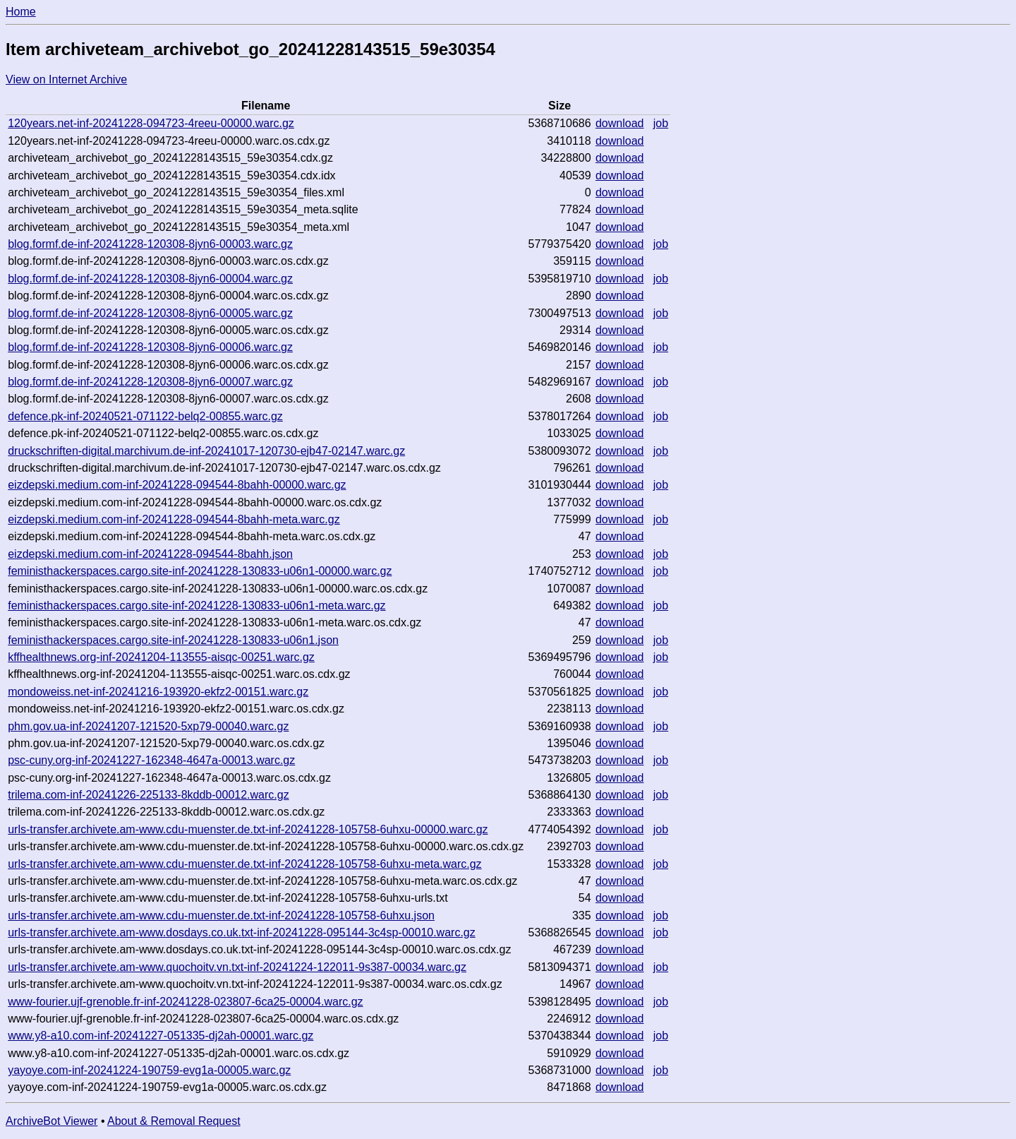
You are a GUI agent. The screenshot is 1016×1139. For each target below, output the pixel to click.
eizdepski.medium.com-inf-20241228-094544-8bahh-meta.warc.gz (173, 519)
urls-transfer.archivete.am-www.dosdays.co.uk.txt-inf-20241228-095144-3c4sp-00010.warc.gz (242, 932)
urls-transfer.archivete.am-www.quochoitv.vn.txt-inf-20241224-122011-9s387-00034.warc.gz (237, 967)
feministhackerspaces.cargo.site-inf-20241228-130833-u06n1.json (173, 640)
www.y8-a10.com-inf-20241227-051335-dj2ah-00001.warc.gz (160, 1036)
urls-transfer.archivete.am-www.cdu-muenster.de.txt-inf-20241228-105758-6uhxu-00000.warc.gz (248, 829)
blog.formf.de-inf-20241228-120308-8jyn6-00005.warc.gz (150, 313)
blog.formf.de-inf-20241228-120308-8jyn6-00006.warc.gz (150, 347)
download (619, 123)
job (660, 123)
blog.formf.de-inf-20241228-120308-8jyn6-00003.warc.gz (150, 244)
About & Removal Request (174, 1121)
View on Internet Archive (66, 79)
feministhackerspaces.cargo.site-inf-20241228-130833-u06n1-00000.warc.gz (200, 571)
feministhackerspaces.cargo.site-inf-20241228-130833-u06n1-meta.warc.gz (196, 606)
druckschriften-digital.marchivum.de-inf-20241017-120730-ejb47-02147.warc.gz (206, 451)
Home (21, 12)
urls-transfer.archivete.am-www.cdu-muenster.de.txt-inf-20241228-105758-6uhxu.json (221, 916)
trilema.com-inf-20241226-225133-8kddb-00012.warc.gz (148, 795)
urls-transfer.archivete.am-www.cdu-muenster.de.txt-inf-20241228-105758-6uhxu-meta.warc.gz (244, 864)
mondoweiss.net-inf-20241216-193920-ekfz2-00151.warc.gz (158, 692)
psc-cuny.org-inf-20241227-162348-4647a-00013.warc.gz (151, 760)
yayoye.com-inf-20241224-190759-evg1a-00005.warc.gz (149, 1070)
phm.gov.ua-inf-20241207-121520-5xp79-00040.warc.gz (148, 726)
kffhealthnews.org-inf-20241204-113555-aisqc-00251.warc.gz (161, 657)
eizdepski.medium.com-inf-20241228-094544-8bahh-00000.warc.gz (177, 485)
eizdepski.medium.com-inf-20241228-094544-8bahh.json (150, 554)
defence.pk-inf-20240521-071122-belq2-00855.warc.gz (145, 416)
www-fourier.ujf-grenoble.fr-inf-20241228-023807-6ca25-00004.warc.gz (185, 1002)
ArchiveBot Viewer (51, 1121)
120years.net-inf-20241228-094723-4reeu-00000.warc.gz (151, 123)
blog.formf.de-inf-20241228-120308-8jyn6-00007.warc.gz (150, 382)
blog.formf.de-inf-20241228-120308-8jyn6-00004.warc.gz (150, 279)
